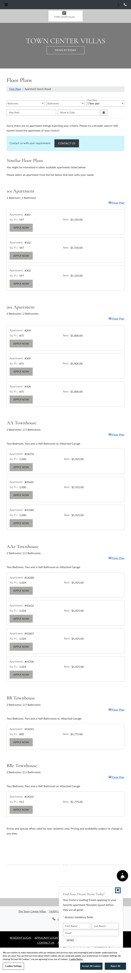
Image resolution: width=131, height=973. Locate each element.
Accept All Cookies (91, 967)
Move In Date (67, 112)
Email (68, 932)
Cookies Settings (13, 967)
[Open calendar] (103, 112)
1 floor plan (93, 102)
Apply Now (23, 227)
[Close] (118, 890)
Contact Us (68, 143)
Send (70, 939)
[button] (119, 4)
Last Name (100, 926)
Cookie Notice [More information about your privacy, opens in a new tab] (76, 960)
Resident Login (20, 937)
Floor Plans (15, 89)
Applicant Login (46, 937)
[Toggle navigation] (6, 4)
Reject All (115, 967)
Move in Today (65, 50)
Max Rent (14, 112)
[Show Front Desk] (122, 876)
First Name (71, 926)
